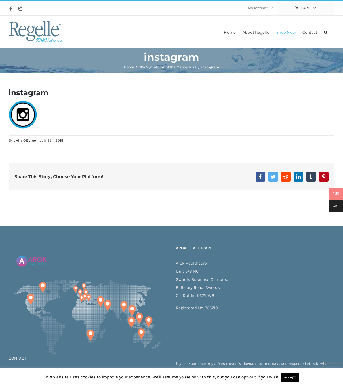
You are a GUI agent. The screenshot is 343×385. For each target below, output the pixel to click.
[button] (325, 32)
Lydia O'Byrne (25, 140)
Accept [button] (290, 377)
